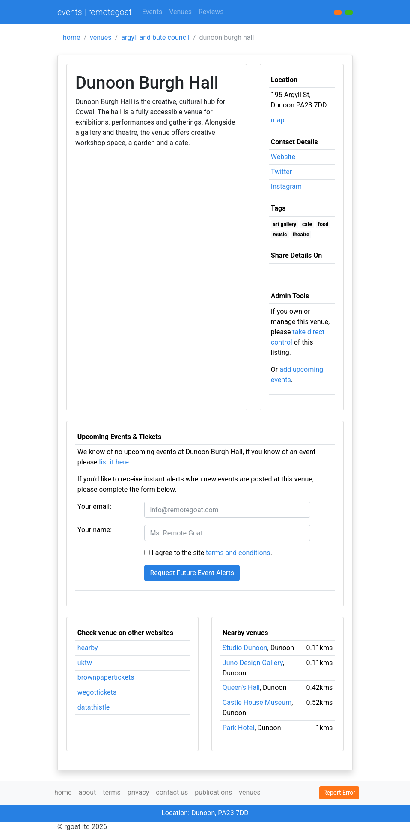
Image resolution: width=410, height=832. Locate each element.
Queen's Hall (241, 687)
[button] (349, 12)
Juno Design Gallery (253, 663)
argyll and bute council (155, 37)
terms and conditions (238, 553)
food (323, 224)
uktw (84, 663)
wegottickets (96, 692)
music (280, 235)
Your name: (94, 530)
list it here (114, 462)
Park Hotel (238, 728)
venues (101, 37)
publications (213, 792)
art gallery (285, 224)
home (71, 37)
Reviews (211, 12)
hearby (87, 648)
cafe (307, 224)
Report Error (339, 792)
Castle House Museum (257, 702)
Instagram (286, 186)
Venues (180, 12)
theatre (301, 235)
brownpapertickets (105, 677)
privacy (138, 792)
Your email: (94, 506)
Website (283, 157)
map (278, 120)
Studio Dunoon (245, 648)
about (87, 792)
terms (111, 792)
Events (152, 12)
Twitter (281, 172)
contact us (172, 792)
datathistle (93, 707)
